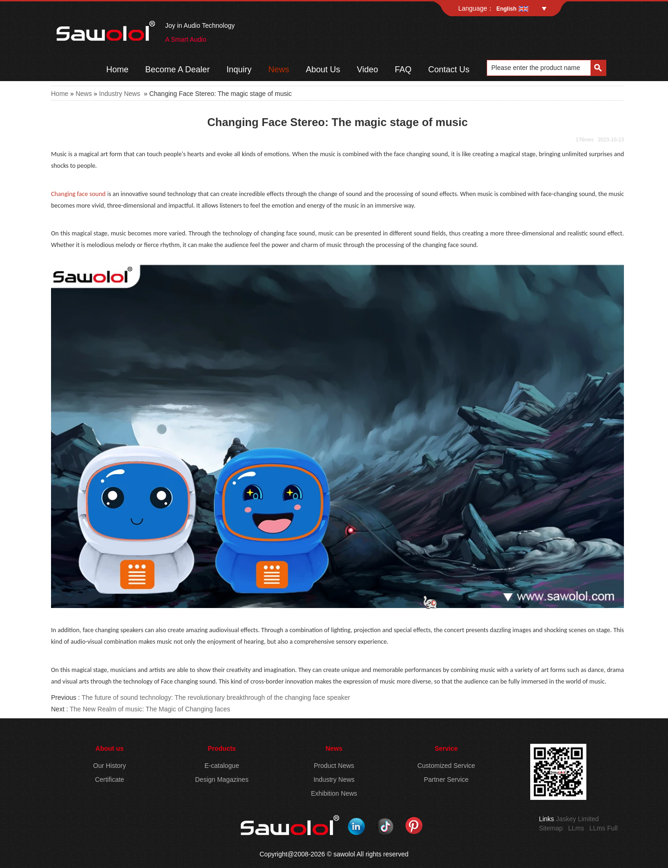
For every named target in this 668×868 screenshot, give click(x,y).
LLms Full (604, 828)
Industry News (120, 93)
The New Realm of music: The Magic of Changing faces (150, 709)
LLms (576, 828)
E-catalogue (222, 765)
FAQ (403, 69)
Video (367, 69)
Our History (109, 765)
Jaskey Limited (577, 819)
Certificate (109, 779)
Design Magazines (221, 779)
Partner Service (446, 779)
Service (446, 748)
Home (117, 69)
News (278, 69)
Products (222, 748)
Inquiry (238, 69)
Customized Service (446, 765)
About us (110, 748)
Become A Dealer (177, 69)
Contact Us (448, 69)
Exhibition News (334, 793)
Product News (334, 765)
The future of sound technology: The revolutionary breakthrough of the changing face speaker (216, 697)
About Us (323, 69)
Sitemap (551, 828)
